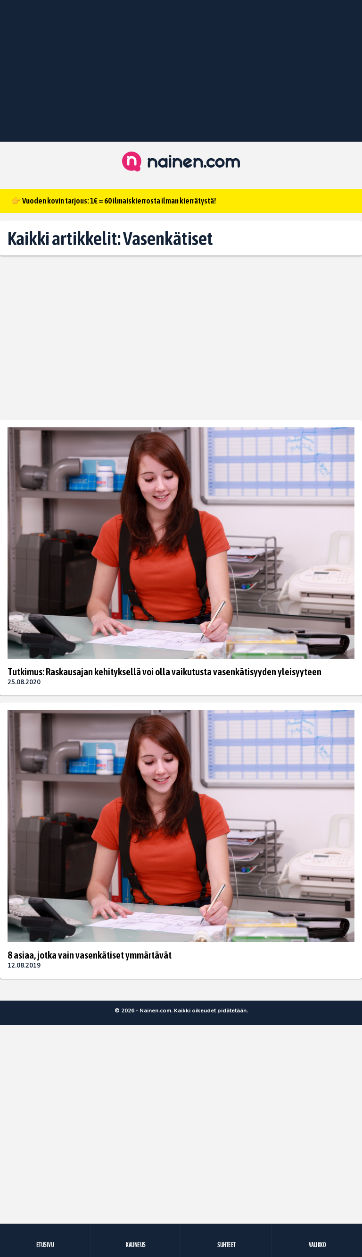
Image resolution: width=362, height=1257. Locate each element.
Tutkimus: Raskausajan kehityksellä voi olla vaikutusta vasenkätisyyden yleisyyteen (164, 671)
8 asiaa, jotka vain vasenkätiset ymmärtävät (90, 954)
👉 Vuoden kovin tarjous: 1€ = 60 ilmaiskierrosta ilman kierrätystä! (113, 200)
